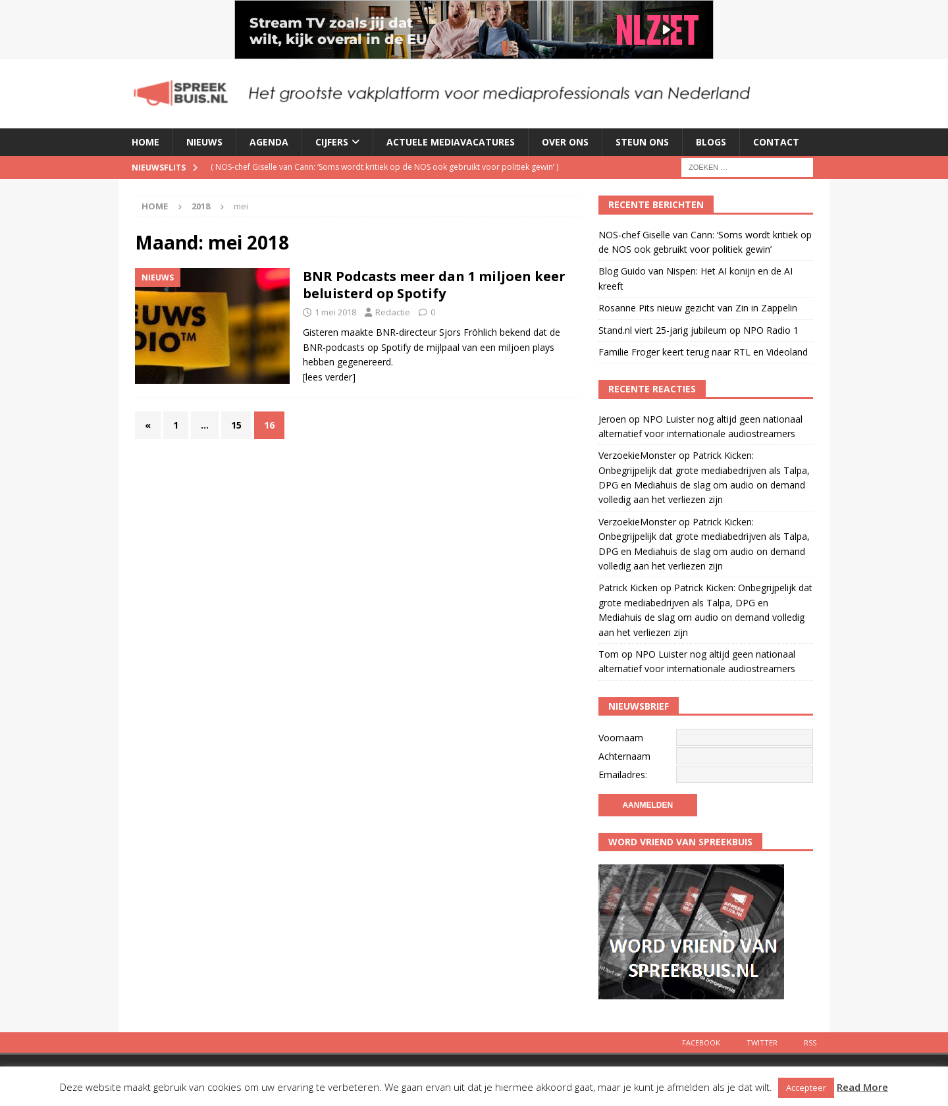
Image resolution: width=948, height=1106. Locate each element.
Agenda (269, 142)
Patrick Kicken (628, 587)
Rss (810, 1042)
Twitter (762, 1042)
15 (236, 425)
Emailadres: (622, 774)
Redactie (392, 312)
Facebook (701, 1042)
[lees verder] (329, 377)
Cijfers (331, 142)
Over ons (565, 142)
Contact (776, 142)
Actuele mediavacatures (450, 142)
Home (145, 142)
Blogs (711, 142)
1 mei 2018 (335, 312)
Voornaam (620, 737)
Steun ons (642, 142)
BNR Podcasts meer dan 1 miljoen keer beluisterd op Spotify (434, 284)
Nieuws (204, 142)
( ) (384, 166)
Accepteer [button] (806, 1087)
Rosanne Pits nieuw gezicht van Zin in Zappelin (697, 308)
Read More (862, 1086)
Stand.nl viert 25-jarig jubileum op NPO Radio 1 (698, 330)
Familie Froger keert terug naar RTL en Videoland (703, 352)
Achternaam (624, 756)
